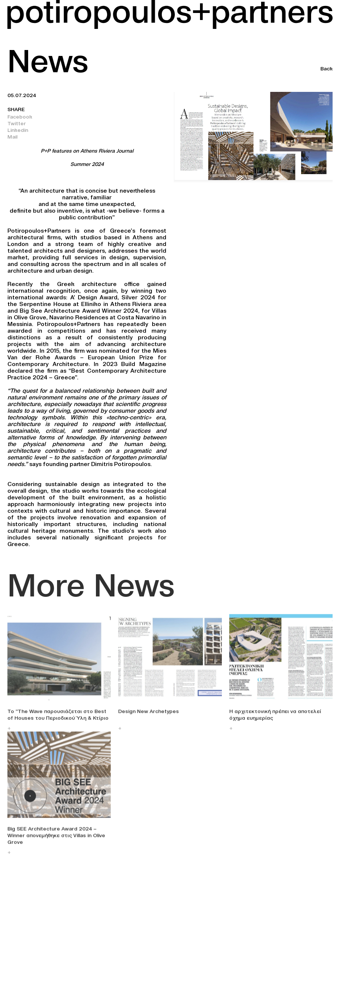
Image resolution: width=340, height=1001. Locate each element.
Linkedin (17, 130)
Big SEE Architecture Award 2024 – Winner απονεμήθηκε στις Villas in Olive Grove (56, 839)
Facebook (19, 116)
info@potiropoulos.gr (34, 981)
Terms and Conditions (257, 973)
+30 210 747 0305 (30, 975)
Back (326, 68)
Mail (12, 136)
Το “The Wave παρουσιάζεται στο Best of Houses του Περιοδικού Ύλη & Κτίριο (58, 718)
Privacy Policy (246, 981)
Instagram (131, 966)
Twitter (16, 123)
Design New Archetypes (148, 715)
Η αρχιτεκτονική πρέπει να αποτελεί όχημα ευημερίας (275, 718)
